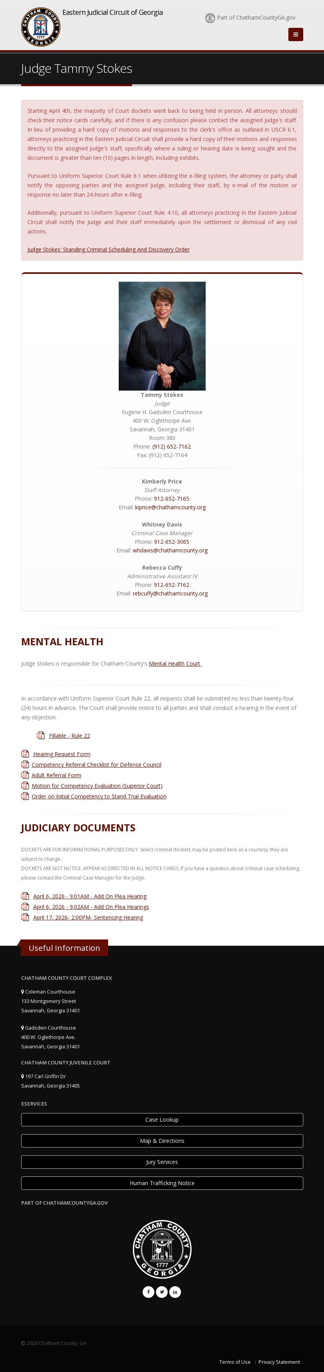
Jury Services (162, 1162)
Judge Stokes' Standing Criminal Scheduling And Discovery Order (108, 249)
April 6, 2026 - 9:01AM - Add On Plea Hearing (90, 896)
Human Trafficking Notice (162, 1183)
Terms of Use (235, 1362)
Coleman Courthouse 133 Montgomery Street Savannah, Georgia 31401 (50, 1001)
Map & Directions (162, 1140)
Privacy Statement (279, 1362)
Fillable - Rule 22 (69, 735)
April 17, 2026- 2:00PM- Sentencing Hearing (88, 917)
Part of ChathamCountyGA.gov (250, 17)
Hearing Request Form (62, 754)
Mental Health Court (175, 663)
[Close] (295, 34)
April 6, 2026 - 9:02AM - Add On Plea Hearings (91, 906)
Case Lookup (162, 1119)
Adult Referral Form (56, 775)
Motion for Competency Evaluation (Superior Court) (97, 785)
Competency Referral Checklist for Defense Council (96, 764)
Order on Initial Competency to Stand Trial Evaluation (99, 796)
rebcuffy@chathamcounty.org (170, 593)
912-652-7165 (171, 498)
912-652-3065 (171, 541)
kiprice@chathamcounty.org (170, 507)
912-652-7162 (171, 584)
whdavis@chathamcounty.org (170, 550)
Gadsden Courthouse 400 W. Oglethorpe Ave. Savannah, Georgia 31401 (50, 1037)
